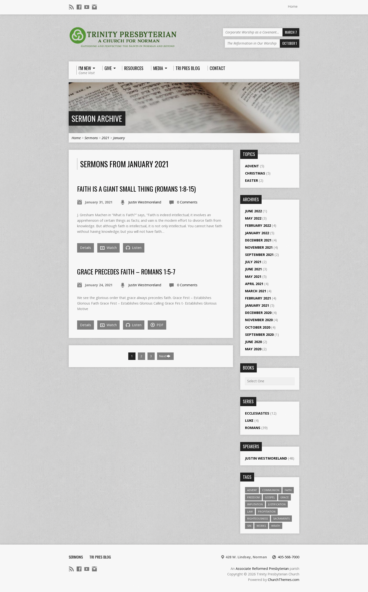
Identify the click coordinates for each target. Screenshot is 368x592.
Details (85, 247)
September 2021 (259, 254)
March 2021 (255, 291)
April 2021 (254, 283)
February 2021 (258, 298)
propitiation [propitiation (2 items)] (267, 511)
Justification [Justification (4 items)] (277, 504)
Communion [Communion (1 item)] (270, 490)
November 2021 (259, 247)
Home (293, 6)
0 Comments (187, 202)
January (119, 138)
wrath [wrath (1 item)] (275, 525)
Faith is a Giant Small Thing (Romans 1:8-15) (136, 189)
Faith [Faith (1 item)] (288, 490)
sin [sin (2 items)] (249, 525)
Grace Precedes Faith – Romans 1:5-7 (126, 271)
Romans (252, 427)
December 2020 (258, 312)
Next (165, 356)
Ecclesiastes (257, 413)
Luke (249, 420)
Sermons (91, 138)
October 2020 (257, 327)
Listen (133, 247)
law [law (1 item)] (250, 511)
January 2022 (257, 233)
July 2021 (253, 262)
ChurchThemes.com (283, 579)
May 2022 (253, 218)
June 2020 (253, 341)
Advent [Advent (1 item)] (252, 490)
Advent (252, 166)
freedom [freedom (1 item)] (253, 497)
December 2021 (258, 240)
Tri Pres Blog (100, 557)
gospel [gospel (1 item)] (270, 497)
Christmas (255, 173)
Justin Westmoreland (144, 202)
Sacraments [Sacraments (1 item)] (281, 518)
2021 (105, 138)
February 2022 (258, 225)
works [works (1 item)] (261, 525)
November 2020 (259, 320)
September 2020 (259, 334)
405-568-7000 (288, 557)
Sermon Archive (97, 118)
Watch (108, 247)
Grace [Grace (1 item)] (284, 497)
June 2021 (253, 269)
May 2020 (253, 349)
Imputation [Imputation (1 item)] (255, 504)
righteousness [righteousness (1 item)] (257, 518)
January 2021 (257, 305)
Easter (251, 180)
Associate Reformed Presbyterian (262, 568)
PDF (157, 325)
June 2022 (253, 211)
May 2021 (253, 276)
